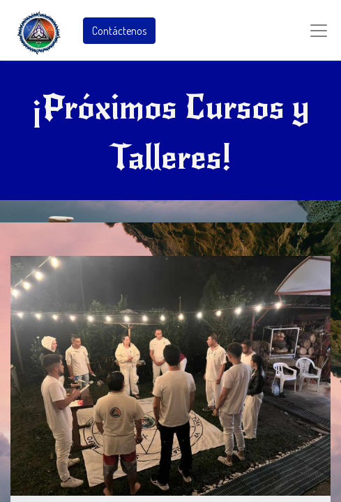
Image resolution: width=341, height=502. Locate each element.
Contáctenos (119, 31)
